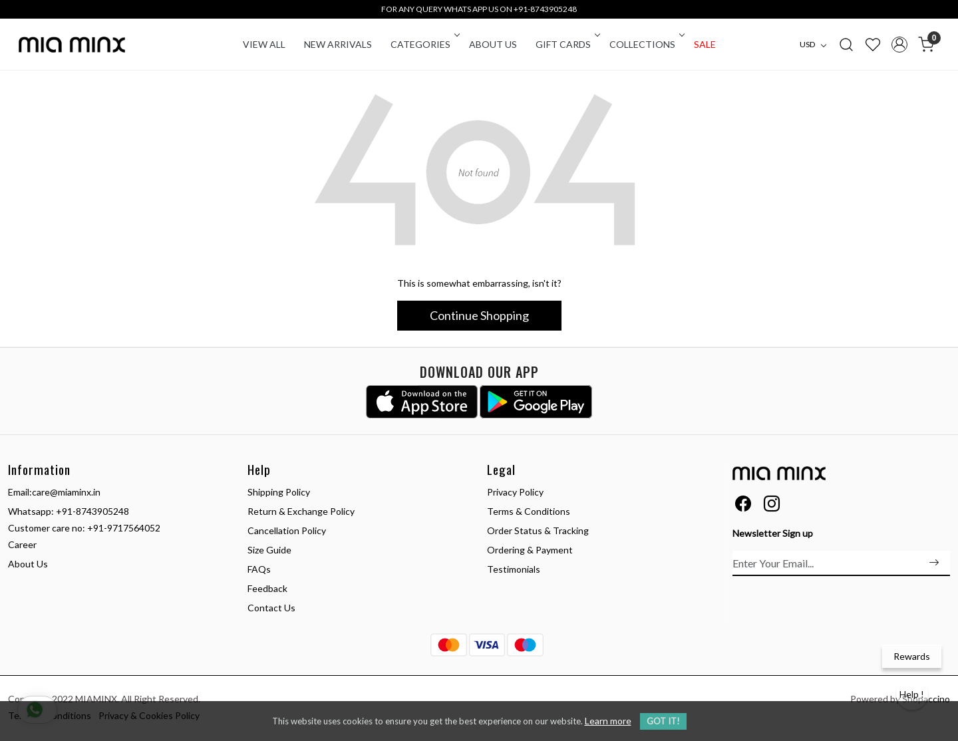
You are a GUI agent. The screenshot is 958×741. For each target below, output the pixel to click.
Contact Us (271, 607)
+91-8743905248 (92, 511)
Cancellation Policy (286, 530)
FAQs (259, 569)
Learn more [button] (608, 720)
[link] (846, 44)
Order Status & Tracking (538, 530)
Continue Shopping (479, 315)
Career (22, 544)
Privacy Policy (515, 492)
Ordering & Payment (530, 549)
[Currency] (816, 45)
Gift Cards (567, 44)
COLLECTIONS (646, 44)
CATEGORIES (424, 44)
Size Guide (269, 549)
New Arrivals (338, 44)
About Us (493, 44)
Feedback (267, 588)
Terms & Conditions (528, 511)
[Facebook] (743, 506)
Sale (705, 44)
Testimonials (513, 569)
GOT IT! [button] (663, 721)
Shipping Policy (278, 492)
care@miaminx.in (66, 492)
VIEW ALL (264, 44)
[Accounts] (899, 45)
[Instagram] (771, 506)
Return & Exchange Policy (301, 511)
